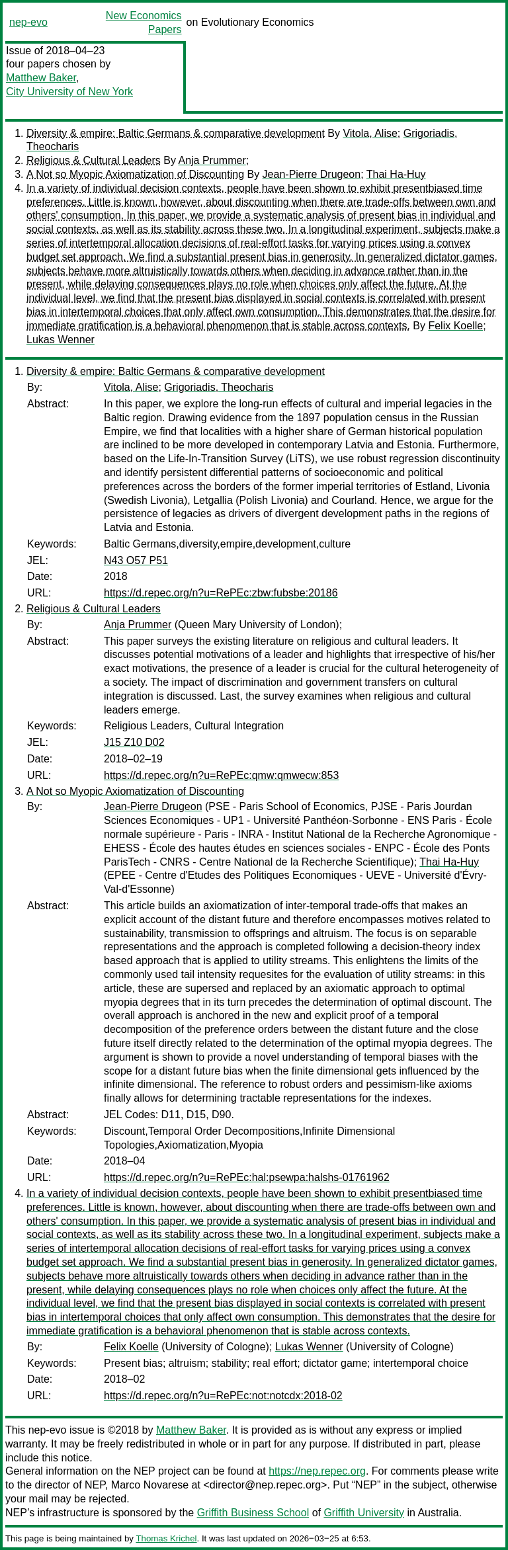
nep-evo (28, 22)
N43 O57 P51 (136, 560)
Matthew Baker (41, 77)
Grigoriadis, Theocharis (218, 387)
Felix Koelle (455, 325)
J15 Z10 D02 (134, 742)
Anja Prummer (211, 160)
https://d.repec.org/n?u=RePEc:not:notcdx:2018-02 (223, 1395)
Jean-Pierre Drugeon (312, 174)
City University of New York (69, 91)
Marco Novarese (150, 1484)
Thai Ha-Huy (396, 174)
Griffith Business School (253, 1512)
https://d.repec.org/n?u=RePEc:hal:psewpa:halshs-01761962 (247, 1177)
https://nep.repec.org (317, 1471)
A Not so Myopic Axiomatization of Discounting (135, 174)
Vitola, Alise (370, 133)
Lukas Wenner (60, 339)
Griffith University (363, 1512)
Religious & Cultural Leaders (93, 160)
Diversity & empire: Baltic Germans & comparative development (175, 133)
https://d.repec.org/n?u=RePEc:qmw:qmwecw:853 (221, 775)
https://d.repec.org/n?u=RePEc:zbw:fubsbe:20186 (221, 592)
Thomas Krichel (166, 1538)
